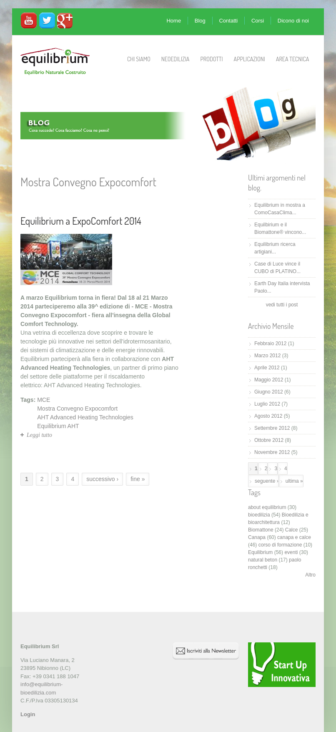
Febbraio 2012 (270, 343)
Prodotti (211, 59)
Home (173, 21)
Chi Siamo (138, 59)
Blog (200, 21)
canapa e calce (294, 537)
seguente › (266, 481)
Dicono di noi (293, 21)
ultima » (294, 481)
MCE (43, 399)
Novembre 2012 (272, 452)
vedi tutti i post (282, 305)
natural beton (262, 560)
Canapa (257, 537)
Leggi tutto (39, 435)
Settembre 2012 (272, 428)
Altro (310, 575)
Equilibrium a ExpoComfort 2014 (80, 220)
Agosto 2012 (268, 416)
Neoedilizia (175, 59)
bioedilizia (259, 515)
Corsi (257, 21)
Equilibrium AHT (58, 426)
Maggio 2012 (268, 380)
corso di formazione (280, 545)
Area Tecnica (292, 59)
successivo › (102, 479)
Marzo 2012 (267, 355)
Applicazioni (249, 59)
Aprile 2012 (267, 368)
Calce (291, 530)
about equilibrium (267, 507)
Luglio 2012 (267, 404)
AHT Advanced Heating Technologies (85, 417)
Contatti (228, 21)
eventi (291, 552)
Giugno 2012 (268, 392)
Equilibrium (260, 552)
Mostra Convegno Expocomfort (77, 408)
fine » (137, 479)
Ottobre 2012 (268, 440)
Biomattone (260, 530)
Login (27, 714)
